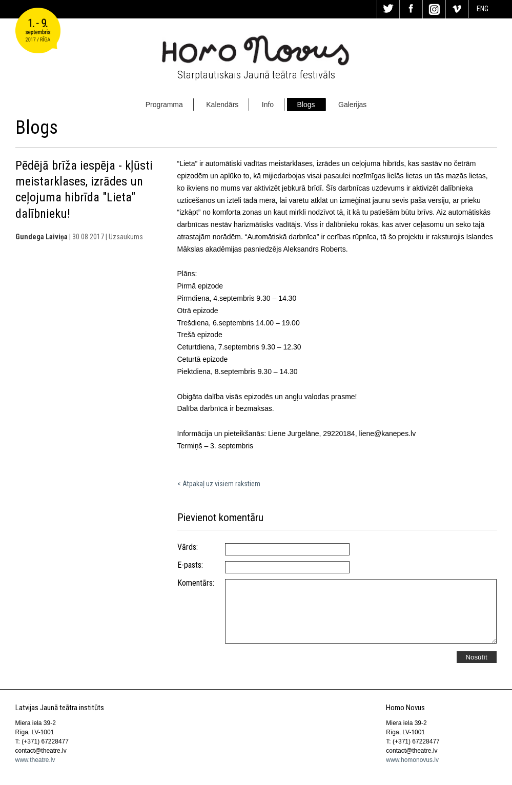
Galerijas (352, 104)
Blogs (306, 104)
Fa (411, 9)
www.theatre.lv (35, 759)
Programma (164, 104)
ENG (482, 9)
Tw (388, 9)
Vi (457, 9)
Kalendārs (222, 104)
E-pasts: (190, 565)
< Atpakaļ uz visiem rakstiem (218, 484)
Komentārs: (195, 583)
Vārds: (187, 547)
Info (268, 104)
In (434, 9)
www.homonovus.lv (412, 759)
